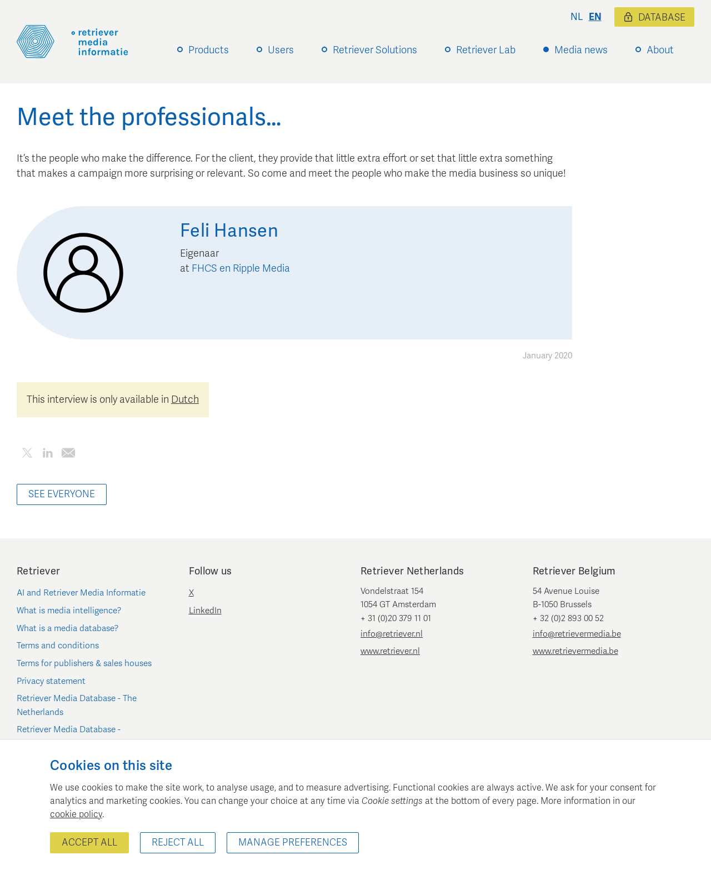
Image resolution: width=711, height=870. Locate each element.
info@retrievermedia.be (577, 634)
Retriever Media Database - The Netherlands (77, 705)
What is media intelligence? (69, 611)
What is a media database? (68, 628)
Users (281, 50)
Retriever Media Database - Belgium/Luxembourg (69, 736)
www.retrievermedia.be (575, 651)
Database (654, 17)
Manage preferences (292, 842)
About (660, 50)
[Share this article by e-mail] (68, 454)
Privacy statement (51, 681)
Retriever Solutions (375, 50)
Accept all (89, 842)
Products (208, 50)
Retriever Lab (485, 50)
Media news (581, 50)
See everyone (61, 494)
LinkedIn (205, 611)
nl (576, 17)
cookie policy (76, 814)
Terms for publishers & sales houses (84, 663)
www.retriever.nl (390, 651)
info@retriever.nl (391, 634)
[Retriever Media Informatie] (72, 41)
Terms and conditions (58, 646)
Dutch (185, 399)
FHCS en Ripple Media (241, 268)
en (595, 17)
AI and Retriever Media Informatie (81, 593)
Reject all (178, 842)
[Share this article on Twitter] (27, 454)
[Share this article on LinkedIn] (47, 454)
